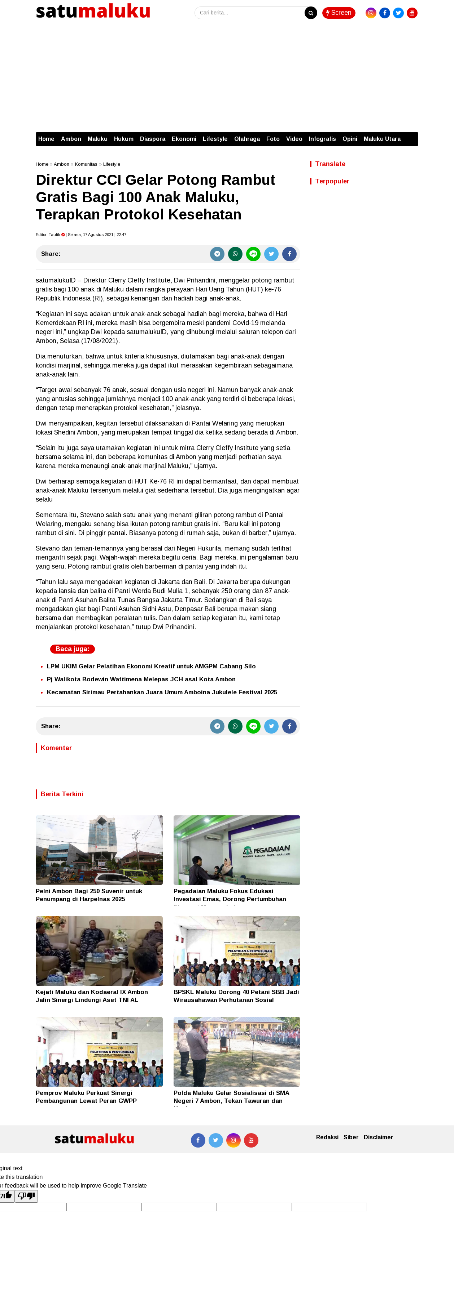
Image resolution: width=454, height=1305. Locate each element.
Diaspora (152, 139)
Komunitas (86, 164)
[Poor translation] (26, 1196)
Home (46, 139)
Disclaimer (378, 1137)
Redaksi (327, 1137)
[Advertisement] (227, 77)
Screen (339, 12)
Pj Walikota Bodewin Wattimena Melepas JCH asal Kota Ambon (141, 679)
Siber (351, 1137)
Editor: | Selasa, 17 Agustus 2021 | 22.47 (81, 234)
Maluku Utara (382, 139)
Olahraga (247, 139)
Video (294, 139)
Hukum (124, 139)
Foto (273, 139)
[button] (411, 135)
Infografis (322, 139)
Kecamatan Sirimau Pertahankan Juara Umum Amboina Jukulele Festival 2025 (162, 692)
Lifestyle (215, 139)
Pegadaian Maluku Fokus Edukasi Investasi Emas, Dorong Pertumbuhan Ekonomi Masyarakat (230, 899)
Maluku (98, 139)
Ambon (71, 139)
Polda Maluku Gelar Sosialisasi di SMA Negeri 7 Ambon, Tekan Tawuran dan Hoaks (231, 1101)
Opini (349, 139)
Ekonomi (184, 139)
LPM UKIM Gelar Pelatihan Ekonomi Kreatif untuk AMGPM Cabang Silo (151, 666)
